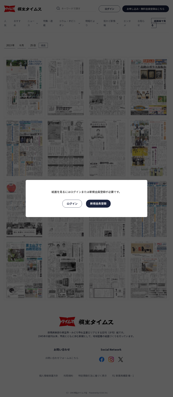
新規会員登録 (98, 203)
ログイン (72, 204)
